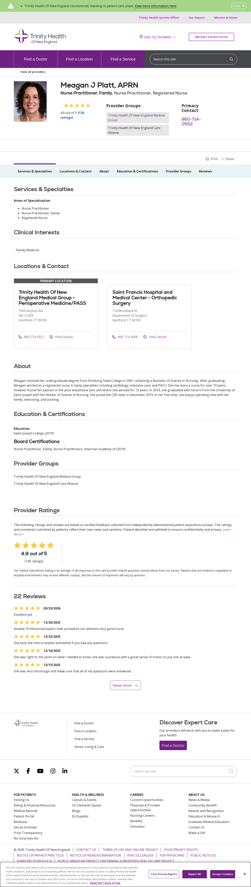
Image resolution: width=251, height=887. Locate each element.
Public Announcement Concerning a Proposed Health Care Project (116, 861)
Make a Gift (196, 833)
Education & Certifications (137, 171)
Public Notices (203, 855)
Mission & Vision (225, 17)
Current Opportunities (146, 800)
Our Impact (197, 17)
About (104, 171)
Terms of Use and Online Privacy (130, 850)
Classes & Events (84, 800)
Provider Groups (178, 171)
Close (239, 6)
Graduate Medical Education (208, 822)
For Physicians (172, 855)
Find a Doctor (36, 55)
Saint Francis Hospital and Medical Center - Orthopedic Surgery (144, 297)
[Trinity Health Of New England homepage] (40, 43)
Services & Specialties (35, 171)
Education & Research (204, 816)
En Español (80, 816)
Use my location (155, 37)
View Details (61, 337)
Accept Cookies (222, 877)
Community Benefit (202, 805)
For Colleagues (140, 855)
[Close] (244, 876)
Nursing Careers (142, 815)
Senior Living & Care (89, 747)
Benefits (136, 821)
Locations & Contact (76, 171)
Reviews (205, 171)
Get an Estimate (25, 827)
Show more (125, 685)
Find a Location (79, 55)
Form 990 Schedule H (34, 861)
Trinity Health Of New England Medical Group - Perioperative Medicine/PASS (52, 297)
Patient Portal (24, 816)
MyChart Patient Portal (211, 37)
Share (227, 159)
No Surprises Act (26, 838)
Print (212, 159)
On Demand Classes (86, 805)
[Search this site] (193, 59)
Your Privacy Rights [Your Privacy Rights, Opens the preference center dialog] (164, 877)
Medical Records (25, 811)
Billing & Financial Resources (34, 805)
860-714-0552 (191, 121)
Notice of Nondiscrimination (95, 855)
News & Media (198, 800)
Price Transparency (28, 833)
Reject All (194, 877)
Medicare (20, 822)
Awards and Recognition (206, 811)
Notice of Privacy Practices (40, 855)
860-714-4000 (125, 337)
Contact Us (196, 827)
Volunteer (137, 826)
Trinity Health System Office (159, 17)
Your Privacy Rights (181, 850)
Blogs (76, 811)
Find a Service (123, 55)
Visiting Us (21, 800)
